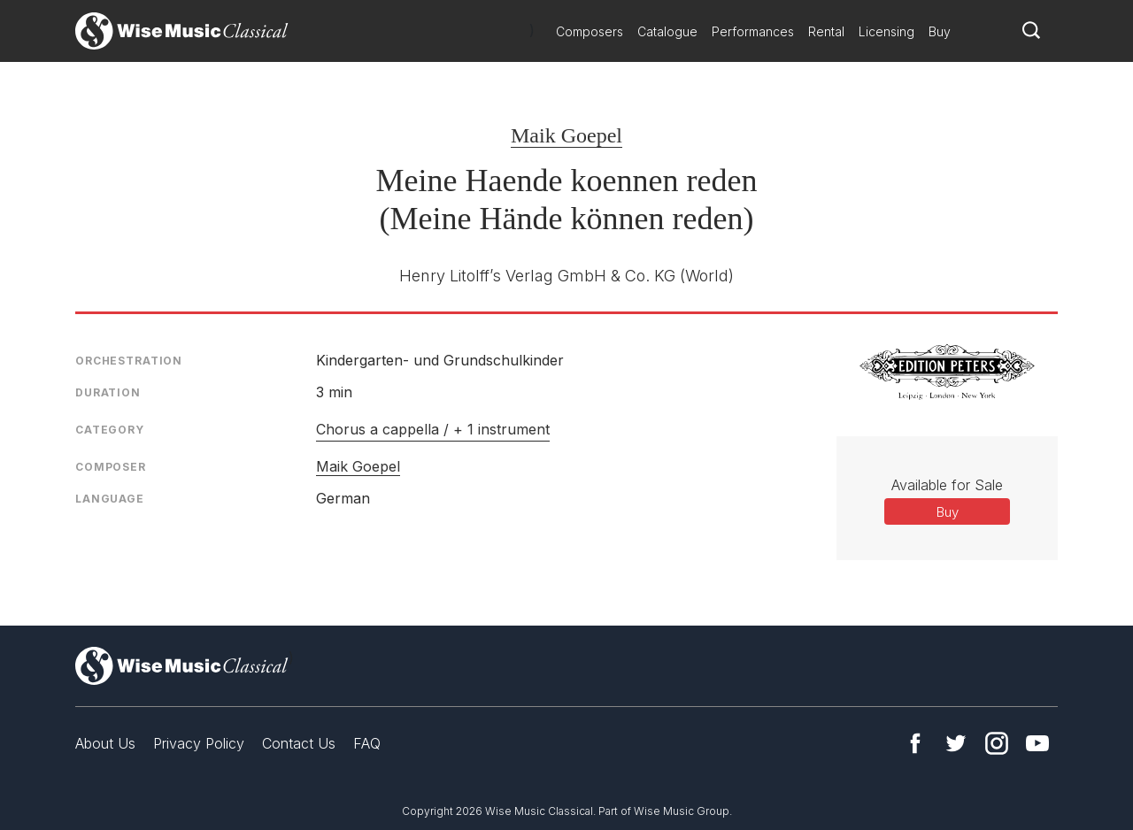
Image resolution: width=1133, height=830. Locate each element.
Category (109, 429)
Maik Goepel (566, 135)
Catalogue (667, 31)
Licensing (886, 31)
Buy (940, 31)
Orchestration (128, 360)
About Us (105, 743)
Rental (826, 31)
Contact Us (298, 743)
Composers (589, 31)
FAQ (367, 743)
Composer (110, 466)
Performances (753, 31)
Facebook (915, 743)
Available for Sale (947, 485)
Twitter (955, 743)
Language (109, 498)
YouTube (1037, 743)
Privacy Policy (198, 743)
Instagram (996, 743)
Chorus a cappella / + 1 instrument (433, 429)
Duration (108, 392)
